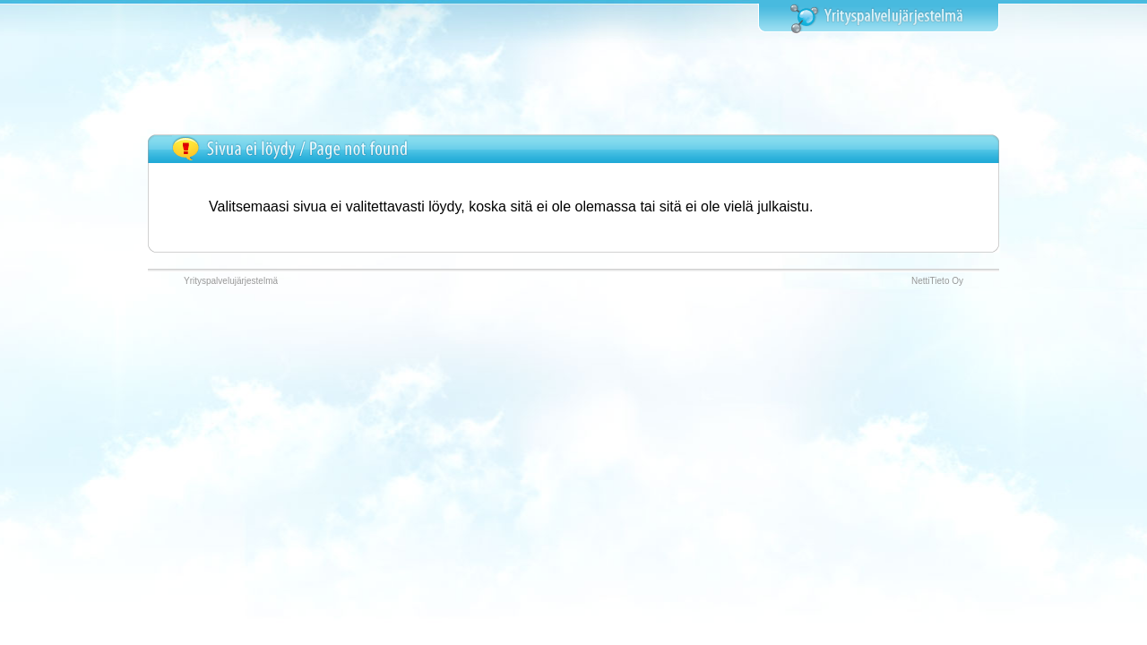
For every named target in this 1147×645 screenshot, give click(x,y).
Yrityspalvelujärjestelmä (231, 281)
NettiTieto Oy (937, 281)
